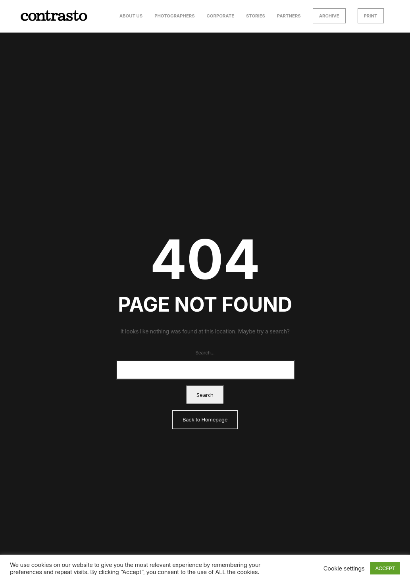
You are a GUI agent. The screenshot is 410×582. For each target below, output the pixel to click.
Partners (289, 16)
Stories (255, 16)
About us (131, 16)
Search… (204, 353)
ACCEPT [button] (385, 568)
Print (370, 16)
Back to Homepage (205, 419)
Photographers (174, 16)
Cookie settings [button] (344, 568)
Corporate (220, 16)
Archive (329, 16)
